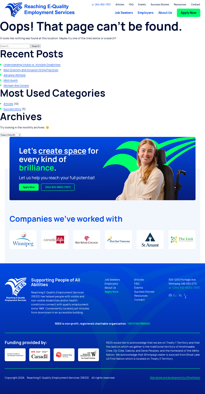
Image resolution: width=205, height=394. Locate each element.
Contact (195, 4)
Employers (146, 13)
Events (142, 4)
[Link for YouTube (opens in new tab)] (185, 297)
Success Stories (160, 4)
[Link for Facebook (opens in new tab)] (170, 295)
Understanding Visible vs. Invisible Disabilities (32, 64)
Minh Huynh (11, 80)
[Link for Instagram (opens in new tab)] (175, 295)
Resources (180, 4)
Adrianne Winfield (15, 75)
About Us (165, 13)
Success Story (12, 109)
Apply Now (188, 13)
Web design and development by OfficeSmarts (175, 377)
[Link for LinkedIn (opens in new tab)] (180, 295)
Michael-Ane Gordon (16, 85)
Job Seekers (124, 13)
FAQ (131, 4)
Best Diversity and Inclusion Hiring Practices (32, 70)
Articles (120, 4)
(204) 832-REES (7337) (58, 187)
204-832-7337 (101, 4)
